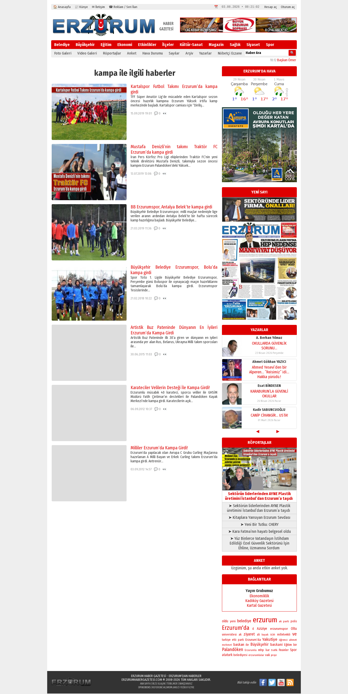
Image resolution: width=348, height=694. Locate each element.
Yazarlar (205, 53)
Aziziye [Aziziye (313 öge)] (262, 629)
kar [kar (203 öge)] (268, 650)
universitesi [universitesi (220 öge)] (229, 635)
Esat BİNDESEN (269, 386)
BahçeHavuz (185, 684)
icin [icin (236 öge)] (272, 635)
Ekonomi (124, 45)
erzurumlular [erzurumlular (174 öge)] (256, 655)
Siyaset (253, 45)
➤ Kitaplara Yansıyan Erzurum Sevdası (259, 518)
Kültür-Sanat (191, 45)
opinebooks (144, 688)
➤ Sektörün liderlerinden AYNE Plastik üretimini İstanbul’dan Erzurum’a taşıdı (259, 508)
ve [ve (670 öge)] (294, 634)
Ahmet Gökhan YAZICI (269, 362)
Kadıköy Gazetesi (259, 601)
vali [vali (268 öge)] (267, 655)
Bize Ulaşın (158, 684)
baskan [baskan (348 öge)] (238, 645)
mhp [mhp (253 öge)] (261, 651)
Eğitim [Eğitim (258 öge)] (288, 645)
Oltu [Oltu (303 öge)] (294, 629)
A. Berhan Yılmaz (269, 338)
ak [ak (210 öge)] (240, 635)
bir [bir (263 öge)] (295, 645)
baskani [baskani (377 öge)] (276, 645)
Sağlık (235, 45)
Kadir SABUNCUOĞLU (269, 410)
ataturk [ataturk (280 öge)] (227, 655)
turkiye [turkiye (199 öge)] (226, 640)
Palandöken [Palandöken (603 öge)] (232, 650)
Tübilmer (172, 684)
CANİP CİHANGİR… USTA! (269, 415)
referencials (159, 688)
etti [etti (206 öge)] (234, 640)
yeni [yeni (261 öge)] (233, 622)
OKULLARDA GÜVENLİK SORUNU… (269, 346)
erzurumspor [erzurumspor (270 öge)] (279, 629)
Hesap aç (270, 7)
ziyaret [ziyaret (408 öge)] (249, 634)
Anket (131, 53)
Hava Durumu (152, 53)
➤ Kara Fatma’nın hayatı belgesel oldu (259, 532)
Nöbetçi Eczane (230, 53)
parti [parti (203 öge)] (241, 640)
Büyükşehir (85, 45)
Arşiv (189, 53)
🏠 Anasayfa (62, 7)
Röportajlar (112, 53)
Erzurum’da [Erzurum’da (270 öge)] (253, 640)
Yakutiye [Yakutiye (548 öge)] (269, 640)
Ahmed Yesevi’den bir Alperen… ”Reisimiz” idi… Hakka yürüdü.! (269, 372)
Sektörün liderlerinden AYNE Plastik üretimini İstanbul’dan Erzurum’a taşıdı (259, 494)
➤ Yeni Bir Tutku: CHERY (259, 525)
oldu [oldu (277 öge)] (225, 622)
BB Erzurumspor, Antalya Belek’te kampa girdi (171, 207)
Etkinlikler (147, 45)
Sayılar (174, 53)
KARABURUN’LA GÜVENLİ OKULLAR (269, 394)
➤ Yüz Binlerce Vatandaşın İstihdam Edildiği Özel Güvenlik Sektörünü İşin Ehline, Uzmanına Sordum (259, 544)
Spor (270, 45)
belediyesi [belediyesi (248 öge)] (240, 656)
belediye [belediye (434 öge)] (244, 621)
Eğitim (106, 45)
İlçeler (168, 45)
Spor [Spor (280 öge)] (293, 650)
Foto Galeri (62, 53)
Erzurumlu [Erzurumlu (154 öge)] (251, 650)
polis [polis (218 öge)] (294, 622)
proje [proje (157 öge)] (274, 655)
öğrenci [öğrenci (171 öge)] (283, 640)
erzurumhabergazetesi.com (142, 680)
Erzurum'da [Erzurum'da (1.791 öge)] (235, 628)
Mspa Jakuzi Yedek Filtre (180, 688)
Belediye (62, 45)
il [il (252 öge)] (253, 629)
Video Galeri (87, 53)
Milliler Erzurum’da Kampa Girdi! (159, 448)
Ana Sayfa (145, 684)
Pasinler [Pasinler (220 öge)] (284, 650)
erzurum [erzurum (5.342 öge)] (265, 620)
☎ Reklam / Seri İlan (123, 7)
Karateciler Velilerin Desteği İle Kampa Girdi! (170, 388)
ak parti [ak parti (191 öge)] (284, 622)
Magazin (216, 45)
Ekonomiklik (259, 596)
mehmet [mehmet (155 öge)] (227, 645)
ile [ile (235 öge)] (247, 645)
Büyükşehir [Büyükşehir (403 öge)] (259, 645)
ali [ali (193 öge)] (258, 635)
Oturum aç (288, 7)
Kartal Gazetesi (259, 606)
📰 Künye (81, 7)
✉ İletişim (98, 7)
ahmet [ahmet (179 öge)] (293, 640)
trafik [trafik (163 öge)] (274, 650)
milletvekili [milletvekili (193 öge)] (283, 635)
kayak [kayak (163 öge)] (265, 635)
